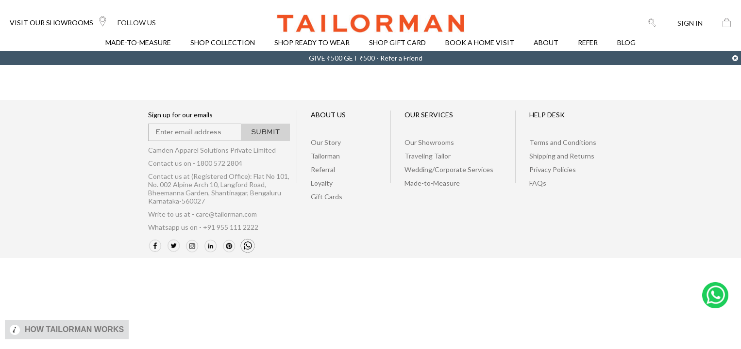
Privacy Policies (552, 169)
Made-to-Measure (432, 183)
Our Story (326, 142)
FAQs (537, 183)
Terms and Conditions (562, 142)
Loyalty (322, 183)
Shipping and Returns (561, 156)
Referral (323, 169)
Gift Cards (326, 196)
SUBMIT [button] (265, 132)
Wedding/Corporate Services (448, 169)
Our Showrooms (429, 142)
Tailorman (325, 156)
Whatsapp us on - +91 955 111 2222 (203, 227)
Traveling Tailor (427, 156)
